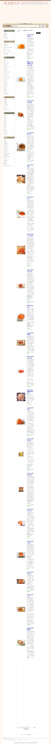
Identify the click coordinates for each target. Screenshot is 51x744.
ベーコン (6, 108)
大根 (6, 68)
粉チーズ (6, 160)
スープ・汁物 (7, 50)
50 (34, 727)
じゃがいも (7, 63)
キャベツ (6, 59)
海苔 (6, 163)
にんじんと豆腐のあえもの (30, 391)
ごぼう (6, 85)
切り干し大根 (7, 153)
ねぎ (6, 92)
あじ (6, 115)
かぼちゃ (6, 83)
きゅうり (6, 75)
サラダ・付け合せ (8, 47)
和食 (6, 33)
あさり (6, 130)
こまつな (6, 73)
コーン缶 (6, 150)
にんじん (6, 66)
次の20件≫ (26, 729)
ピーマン (6, 80)
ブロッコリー (7, 78)
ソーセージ (7, 109)
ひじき (6, 151)
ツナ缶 (6, 146)
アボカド (6, 93)
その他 (6, 38)
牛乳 (6, 158)
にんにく (6, 90)
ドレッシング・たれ (8, 52)
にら (6, 87)
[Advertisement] (25, 13)
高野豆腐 (6, 155)
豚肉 (6, 101)
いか (6, 127)
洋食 (6, 34)
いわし (6, 117)
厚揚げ (6, 143)
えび (6, 125)
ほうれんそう (7, 71)
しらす (6, 134)
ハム (6, 106)
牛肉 (6, 99)
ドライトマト (7, 165)
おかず (6, 45)
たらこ (6, 132)
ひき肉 (6, 104)
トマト (6, 61)
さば (6, 118)
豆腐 (6, 141)
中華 (6, 36)
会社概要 (29, 734)
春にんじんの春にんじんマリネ (30, 63)
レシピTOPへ (24, 734)
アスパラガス (7, 76)
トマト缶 (6, 148)
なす (6, 88)
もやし (6, 70)
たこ (6, 129)
